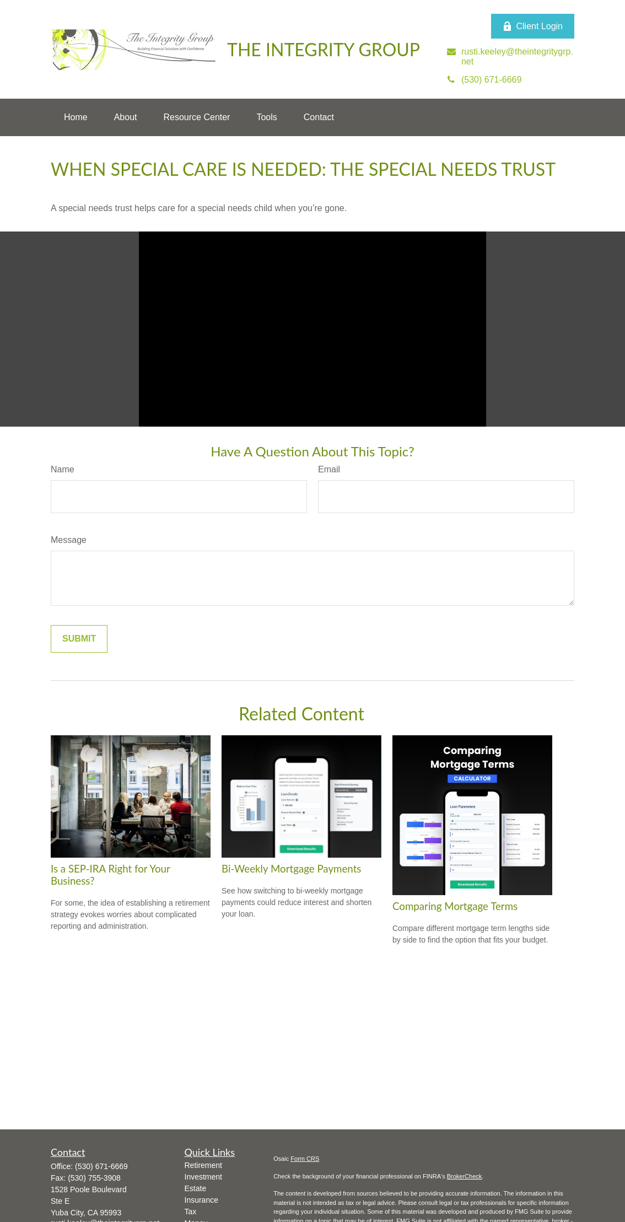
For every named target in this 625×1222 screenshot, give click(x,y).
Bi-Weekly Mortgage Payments (291, 869)
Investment (203, 1176)
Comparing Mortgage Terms (455, 906)
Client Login (533, 26)
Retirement (203, 1165)
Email (329, 469)
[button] (76, 117)
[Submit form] (79, 639)
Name (62, 469)
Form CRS (304, 1158)
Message (69, 540)
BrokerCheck (464, 1176)
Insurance (201, 1200)
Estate (196, 1188)
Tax (191, 1211)
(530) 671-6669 (101, 1166)
